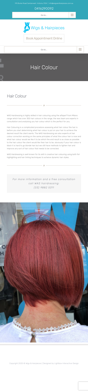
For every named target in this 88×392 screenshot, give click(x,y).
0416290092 (44, 8)
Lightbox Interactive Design (66, 363)
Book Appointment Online (44, 38)
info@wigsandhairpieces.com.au (61, 3)
